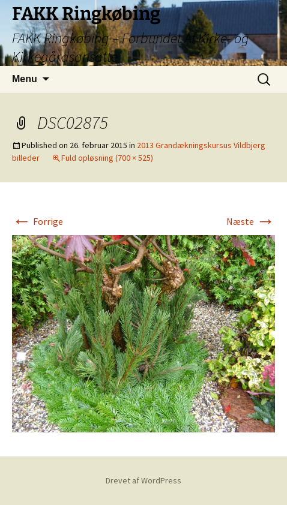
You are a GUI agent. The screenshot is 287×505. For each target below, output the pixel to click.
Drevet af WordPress (143, 480)
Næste (250, 221)
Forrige (37, 221)
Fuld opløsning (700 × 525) (107, 157)
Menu (24, 79)
